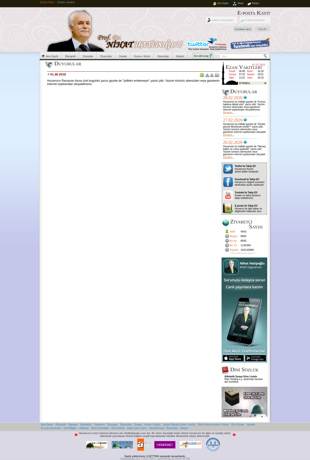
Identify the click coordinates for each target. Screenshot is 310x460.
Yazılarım (99, 424)
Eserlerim (86, 424)
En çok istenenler (51, 428)
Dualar (123, 56)
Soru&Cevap (156, 428)
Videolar (84, 428)
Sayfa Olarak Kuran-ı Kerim (179, 424)
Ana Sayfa (222, 3)
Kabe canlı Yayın (137, 428)
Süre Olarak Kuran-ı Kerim (213, 424)
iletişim (184, 428)
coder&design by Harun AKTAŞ (173, 458)
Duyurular (106, 56)
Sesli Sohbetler (100, 428)
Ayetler (251, 424)
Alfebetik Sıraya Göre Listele (240, 376)
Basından (163, 56)
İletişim (255, 3)
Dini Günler (237, 424)
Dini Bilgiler (70, 428)
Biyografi (70, 56)
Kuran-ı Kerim (142, 56)
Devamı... (228, 112)
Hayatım (73, 424)
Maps (240, 3)
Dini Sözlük (118, 428)
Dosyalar (88, 56)
